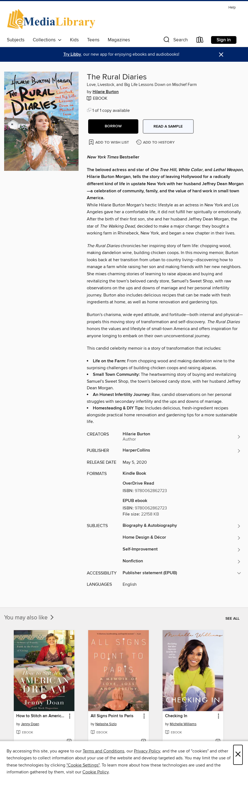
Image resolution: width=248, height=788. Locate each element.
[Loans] (200, 41)
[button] (175, 41)
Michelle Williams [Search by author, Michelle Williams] (183, 724)
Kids (74, 40)
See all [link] (232, 618)
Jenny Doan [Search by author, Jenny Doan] (30, 724)
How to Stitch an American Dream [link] (41, 716)
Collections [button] (47, 40)
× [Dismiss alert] (221, 54)
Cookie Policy (95, 772)
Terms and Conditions (103, 751)
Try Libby (72, 54)
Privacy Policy (147, 751)
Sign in (224, 40)
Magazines (119, 40)
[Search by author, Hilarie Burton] (182, 436)
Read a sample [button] (168, 126)
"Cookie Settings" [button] (82, 765)
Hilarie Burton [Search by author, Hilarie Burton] (106, 92)
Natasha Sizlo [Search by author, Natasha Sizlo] (106, 724)
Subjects (16, 40)
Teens (93, 40)
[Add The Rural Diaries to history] (156, 142)
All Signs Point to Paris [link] (112, 716)
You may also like (29, 617)
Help (232, 8)
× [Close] (237, 755)
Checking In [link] (176, 716)
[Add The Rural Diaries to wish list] (109, 142)
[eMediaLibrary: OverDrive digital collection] (52, 19)
